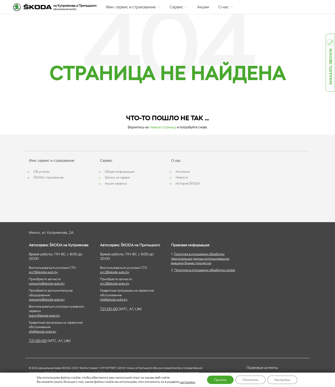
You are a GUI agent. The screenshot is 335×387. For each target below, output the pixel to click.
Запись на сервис (117, 177)
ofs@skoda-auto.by (42, 331)
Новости (182, 177)
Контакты (183, 171)
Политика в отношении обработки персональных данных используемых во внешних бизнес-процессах (200, 258)
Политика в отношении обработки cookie (204, 270)
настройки (187, 382)
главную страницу (162, 127)
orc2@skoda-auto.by (114, 272)
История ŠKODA (188, 183)
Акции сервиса (116, 183)
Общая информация (119, 171)
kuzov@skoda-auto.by (44, 315)
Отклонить (250, 380)
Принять (220, 380)
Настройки (282, 380)
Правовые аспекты (262, 367)
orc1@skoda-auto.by (43, 272)
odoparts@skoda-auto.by (47, 283)
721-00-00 (38, 340)
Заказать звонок (330, 67)
